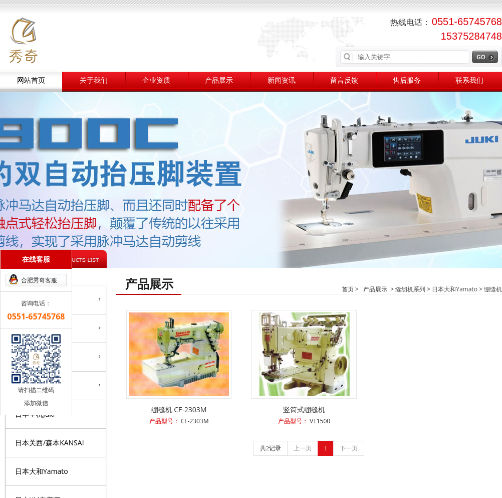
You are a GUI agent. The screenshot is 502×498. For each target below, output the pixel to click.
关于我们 (94, 80)
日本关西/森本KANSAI (49, 442)
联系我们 (469, 80)
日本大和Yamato (41, 471)
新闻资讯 (282, 80)
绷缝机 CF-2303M (179, 409)
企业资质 (156, 80)
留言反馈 (344, 80)
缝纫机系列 (410, 289)
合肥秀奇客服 (39, 280)
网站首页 (31, 80)
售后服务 (407, 80)
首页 (348, 289)
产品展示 (219, 80)
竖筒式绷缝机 (304, 409)
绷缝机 (493, 289)
